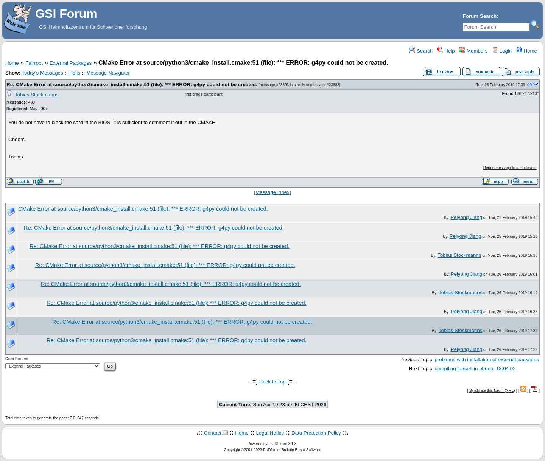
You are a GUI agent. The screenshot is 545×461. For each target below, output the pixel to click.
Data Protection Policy (316, 433)
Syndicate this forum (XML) (492, 390)
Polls (74, 73)
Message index (272, 192)
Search (421, 51)
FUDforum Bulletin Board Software (292, 450)
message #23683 (324, 85)
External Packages (71, 63)
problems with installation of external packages (486, 359)
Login (502, 51)
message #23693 (274, 85)
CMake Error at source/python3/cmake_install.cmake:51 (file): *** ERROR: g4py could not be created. (143, 209)
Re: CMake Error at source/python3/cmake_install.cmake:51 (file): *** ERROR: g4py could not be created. (131, 84)
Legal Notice (270, 433)
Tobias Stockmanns (37, 95)
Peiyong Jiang (466, 217)
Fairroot (34, 63)
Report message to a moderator (510, 168)
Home (526, 51)
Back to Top (272, 382)
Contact (212, 433)
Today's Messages (42, 73)
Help (446, 51)
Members (473, 51)
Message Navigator (108, 73)
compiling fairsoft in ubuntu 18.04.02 (474, 368)
